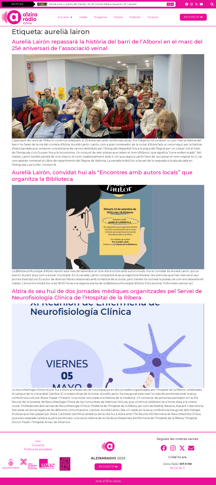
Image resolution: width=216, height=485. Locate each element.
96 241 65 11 (177, 468)
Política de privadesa (38, 449)
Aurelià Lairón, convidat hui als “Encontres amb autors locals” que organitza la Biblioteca (102, 175)
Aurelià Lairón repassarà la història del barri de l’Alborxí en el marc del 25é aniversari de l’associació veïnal (107, 44)
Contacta (152, 17)
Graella (83, 17)
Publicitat (135, 17)
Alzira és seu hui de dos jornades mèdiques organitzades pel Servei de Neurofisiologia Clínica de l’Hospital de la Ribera (107, 294)
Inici (37, 441)
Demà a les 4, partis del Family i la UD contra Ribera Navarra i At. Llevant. (93, 4)
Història (118, 17)
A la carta (65, 17)
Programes (100, 17)
